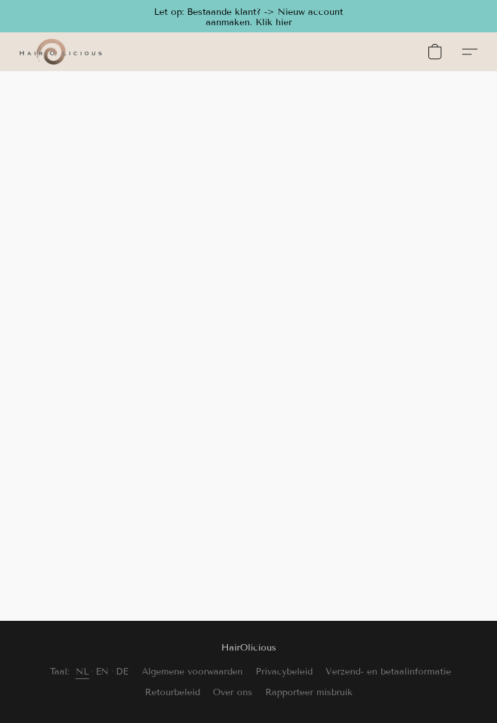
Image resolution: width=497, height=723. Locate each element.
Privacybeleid (284, 671)
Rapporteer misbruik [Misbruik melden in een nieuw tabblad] (309, 692)
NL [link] (82, 671)
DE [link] (122, 671)
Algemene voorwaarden (192, 671)
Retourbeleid (172, 692)
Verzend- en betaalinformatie (388, 671)
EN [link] (102, 671)
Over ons (232, 692)
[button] (248, 16)
